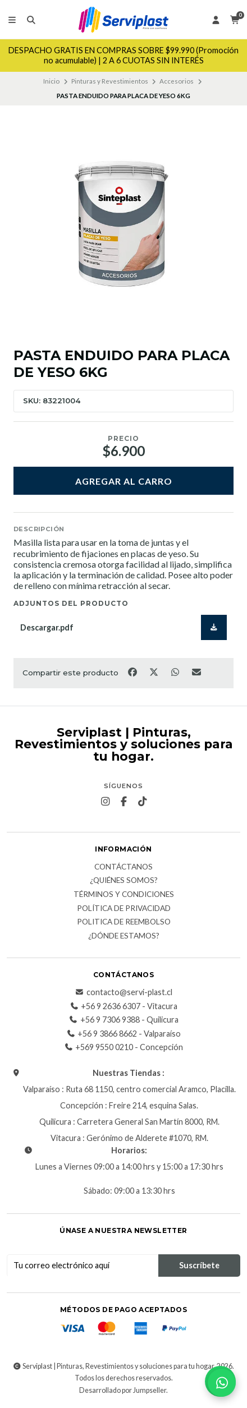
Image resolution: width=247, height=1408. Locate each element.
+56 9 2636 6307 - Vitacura (123, 1006)
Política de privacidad (124, 909)
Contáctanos (123, 867)
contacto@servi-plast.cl (123, 992)
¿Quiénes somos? (124, 881)
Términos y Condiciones (124, 895)
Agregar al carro (123, 481)
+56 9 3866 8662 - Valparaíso (123, 1034)
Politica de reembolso (124, 922)
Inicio (51, 81)
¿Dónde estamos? (123, 936)
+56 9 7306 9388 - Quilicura (124, 1020)
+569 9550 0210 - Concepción (123, 1047)
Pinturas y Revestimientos (109, 81)
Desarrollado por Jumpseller (122, 1390)
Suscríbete (199, 1265)
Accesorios (176, 81)
